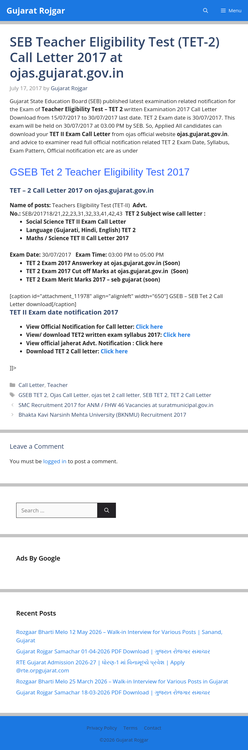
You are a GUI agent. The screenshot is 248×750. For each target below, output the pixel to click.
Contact (152, 727)
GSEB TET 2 (32, 395)
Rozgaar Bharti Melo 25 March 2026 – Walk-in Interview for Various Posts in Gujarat (122, 681)
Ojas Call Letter (69, 395)
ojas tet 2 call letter (115, 395)
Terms (130, 727)
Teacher (57, 385)
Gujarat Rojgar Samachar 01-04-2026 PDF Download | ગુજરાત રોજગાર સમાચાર (113, 651)
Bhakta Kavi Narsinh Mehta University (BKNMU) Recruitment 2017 (102, 414)
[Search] (107, 510)
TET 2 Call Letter (190, 395)
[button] (205, 10)
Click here (149, 326)
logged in (55, 461)
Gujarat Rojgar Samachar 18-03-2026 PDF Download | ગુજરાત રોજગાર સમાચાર (113, 692)
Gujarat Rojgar (35, 10)
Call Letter (31, 385)
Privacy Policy (102, 727)
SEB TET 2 (155, 395)
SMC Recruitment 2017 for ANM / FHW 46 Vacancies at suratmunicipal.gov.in (115, 405)
